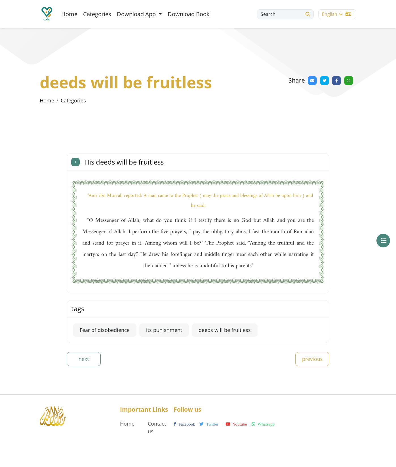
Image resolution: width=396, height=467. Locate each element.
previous (312, 358)
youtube (236, 424)
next (84, 358)
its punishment (164, 330)
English (336, 14)
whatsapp (263, 424)
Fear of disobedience (105, 330)
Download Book (189, 14)
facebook (184, 424)
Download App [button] (137, 14)
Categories (97, 14)
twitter (208, 424)
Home (69, 14)
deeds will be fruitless (225, 330)
